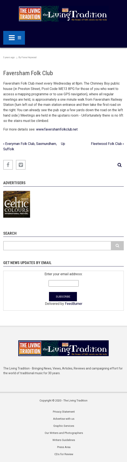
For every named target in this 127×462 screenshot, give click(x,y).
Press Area (63, 447)
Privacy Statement (64, 411)
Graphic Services (63, 425)
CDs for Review (63, 454)
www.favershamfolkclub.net (57, 129)
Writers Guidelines (63, 440)
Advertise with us (63, 418)
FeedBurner (73, 304)
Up (63, 144)
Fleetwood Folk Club (107, 144)
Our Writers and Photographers (64, 433)
